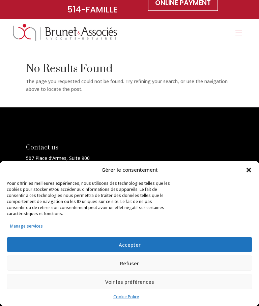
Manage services (26, 226)
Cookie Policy (126, 297)
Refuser (129, 263)
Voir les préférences (129, 281)
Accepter (130, 244)
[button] (249, 170)
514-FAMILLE (92, 9)
